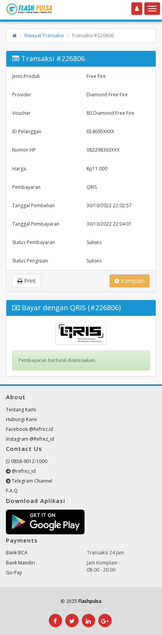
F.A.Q (12, 490)
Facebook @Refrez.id (29, 429)
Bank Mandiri (20, 562)
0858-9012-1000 (29, 461)
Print (26, 280)
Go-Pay (14, 572)
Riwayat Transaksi (44, 35)
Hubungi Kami (21, 419)
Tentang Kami (21, 409)
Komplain (129, 280)
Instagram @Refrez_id (30, 439)
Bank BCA (17, 552)
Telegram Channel (32, 481)
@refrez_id (24, 471)
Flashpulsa (89, 601)
